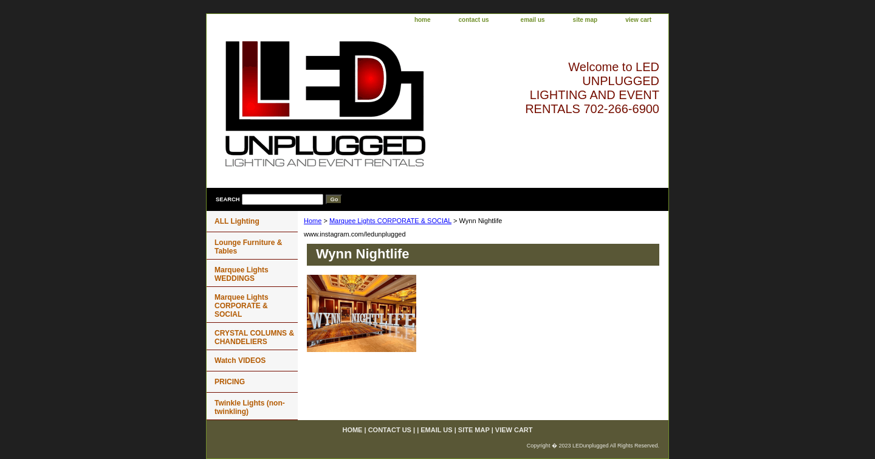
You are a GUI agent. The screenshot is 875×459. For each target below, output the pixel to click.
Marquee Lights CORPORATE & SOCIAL (390, 220)
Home (312, 220)
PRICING (229, 382)
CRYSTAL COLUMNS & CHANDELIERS (254, 337)
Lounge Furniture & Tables (248, 246)
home (422, 19)
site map (585, 19)
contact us (474, 19)
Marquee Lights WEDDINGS (241, 274)
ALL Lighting (236, 221)
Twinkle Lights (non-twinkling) (249, 407)
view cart (638, 19)
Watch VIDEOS (240, 360)
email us (533, 19)
